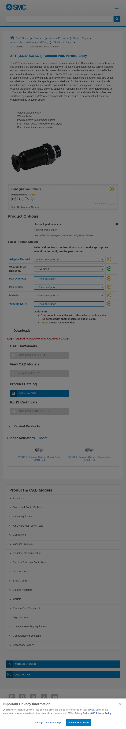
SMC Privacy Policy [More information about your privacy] (100, 717)
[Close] (120, 708)
